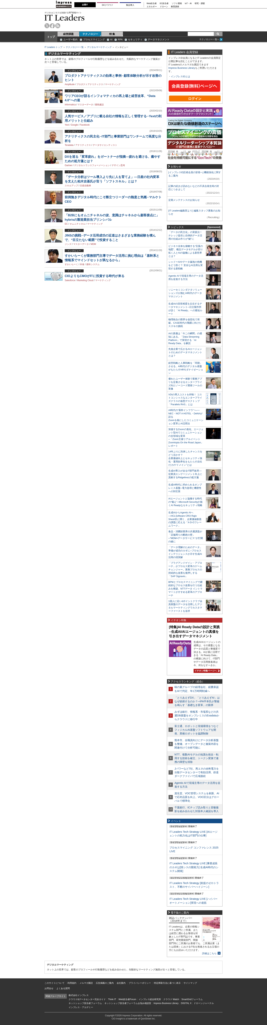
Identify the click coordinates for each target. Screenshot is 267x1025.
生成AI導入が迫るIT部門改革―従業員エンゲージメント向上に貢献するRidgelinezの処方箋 (185, 474)
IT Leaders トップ (53, 47)
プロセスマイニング (94, 39)
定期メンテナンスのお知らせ (184, 200)
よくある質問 (63, 988)
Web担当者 (152, 3)
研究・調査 (200, 3)
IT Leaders (64, 17)
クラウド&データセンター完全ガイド (87, 999)
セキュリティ (135, 39)
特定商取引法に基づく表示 (167, 983)
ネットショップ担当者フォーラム (85, 1003)
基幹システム (93, 264)
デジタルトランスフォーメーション (92, 165)
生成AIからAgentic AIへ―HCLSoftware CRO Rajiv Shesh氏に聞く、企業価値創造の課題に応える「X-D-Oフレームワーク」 (185, 519)
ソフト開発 (177, 3)
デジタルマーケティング (99, 47)
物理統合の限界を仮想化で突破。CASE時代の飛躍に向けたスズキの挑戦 (184, 323)
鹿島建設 (99, 104)
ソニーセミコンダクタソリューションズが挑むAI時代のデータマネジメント (185, 293)
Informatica (70, 104)
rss (57, 25)
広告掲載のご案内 (105, 983)
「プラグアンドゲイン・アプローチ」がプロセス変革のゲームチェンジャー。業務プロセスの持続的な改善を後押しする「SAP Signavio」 (185, 569)
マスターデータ (85, 104)
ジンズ (68, 244)
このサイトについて (54, 983)
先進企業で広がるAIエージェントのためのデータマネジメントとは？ (185, 352)
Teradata (69, 145)
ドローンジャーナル (204, 1003)
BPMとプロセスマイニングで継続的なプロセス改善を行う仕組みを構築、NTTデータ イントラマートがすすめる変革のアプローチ (185, 589)
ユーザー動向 (70, 39)
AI (111, 39)
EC (66, 224)
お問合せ (48, 988)
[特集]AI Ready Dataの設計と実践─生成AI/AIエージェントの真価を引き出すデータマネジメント (194, 631)
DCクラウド (107, 5)
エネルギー (152, 7)
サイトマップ (190, 983)
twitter (47, 25)
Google (74, 125)
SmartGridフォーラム (192, 999)
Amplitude (70, 84)
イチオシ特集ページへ (207, 671)
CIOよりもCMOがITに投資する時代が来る (94, 276)
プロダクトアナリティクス (89, 84)
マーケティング (113, 84)
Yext (67, 125)
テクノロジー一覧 (75, 47)
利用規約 (71, 983)
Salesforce (70, 280)
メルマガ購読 (86, 983)
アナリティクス (83, 145)
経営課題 (68, 34)
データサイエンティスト (105, 145)
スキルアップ (71, 185)
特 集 (112, 34)
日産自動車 (85, 185)
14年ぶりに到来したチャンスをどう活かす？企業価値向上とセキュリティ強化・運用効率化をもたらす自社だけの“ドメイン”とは (185, 458)
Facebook (85, 125)
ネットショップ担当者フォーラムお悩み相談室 (127, 1003)
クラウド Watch (171, 999)
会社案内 (121, 983)
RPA (120, 39)
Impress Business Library (181, 68)
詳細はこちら (209, 953)
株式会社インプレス (79, 995)
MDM (93, 244)
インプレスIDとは (180, 76)
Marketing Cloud (85, 280)
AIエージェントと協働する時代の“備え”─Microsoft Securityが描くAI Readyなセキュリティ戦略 (185, 502)
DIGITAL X (186, 1003)
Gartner (68, 165)
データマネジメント (158, 39)
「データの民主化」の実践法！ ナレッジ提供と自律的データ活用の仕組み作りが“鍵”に (185, 235)
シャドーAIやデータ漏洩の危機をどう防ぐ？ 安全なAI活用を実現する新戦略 (185, 265)
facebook (52, 25)
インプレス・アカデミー (81, 1007)
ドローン (164, 7)
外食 (82, 264)
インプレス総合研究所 (150, 999)
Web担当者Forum (127, 999)
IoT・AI (188, 3)
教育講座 (175, 7)
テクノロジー (90, 34)
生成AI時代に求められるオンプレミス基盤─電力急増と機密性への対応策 (185, 488)
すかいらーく (71, 264)
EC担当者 (164, 3)
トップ (51, 36)
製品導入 (130, 5)
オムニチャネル (77, 224)
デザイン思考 (118, 165)
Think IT (112, 999)
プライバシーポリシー (140, 983)
